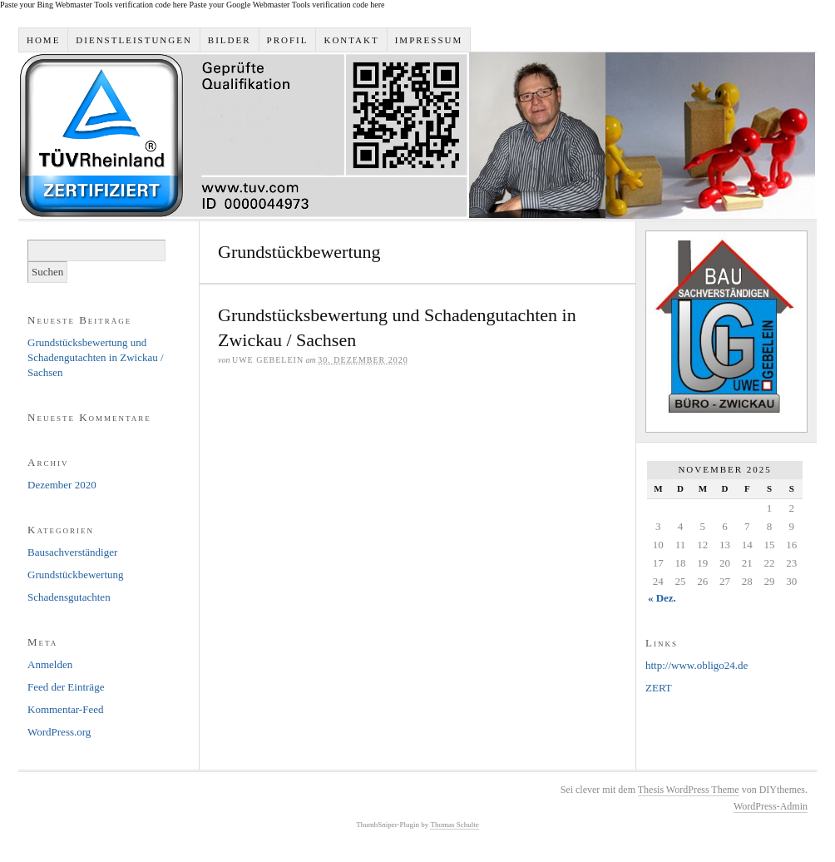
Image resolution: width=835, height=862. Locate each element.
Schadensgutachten (69, 597)
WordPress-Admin (771, 806)
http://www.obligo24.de (696, 665)
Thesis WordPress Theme (688, 789)
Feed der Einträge (65, 687)
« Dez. (662, 598)
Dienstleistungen (134, 40)
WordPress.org (59, 732)
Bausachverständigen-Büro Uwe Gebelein (417, 135)
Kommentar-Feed (65, 709)
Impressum (429, 40)
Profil (288, 40)
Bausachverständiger (72, 552)
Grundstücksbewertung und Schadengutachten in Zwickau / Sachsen (95, 357)
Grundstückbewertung (75, 574)
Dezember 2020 (61, 484)
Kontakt (351, 40)
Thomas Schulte (454, 824)
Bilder (229, 40)
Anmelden (49, 664)
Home (43, 40)
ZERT (658, 687)
